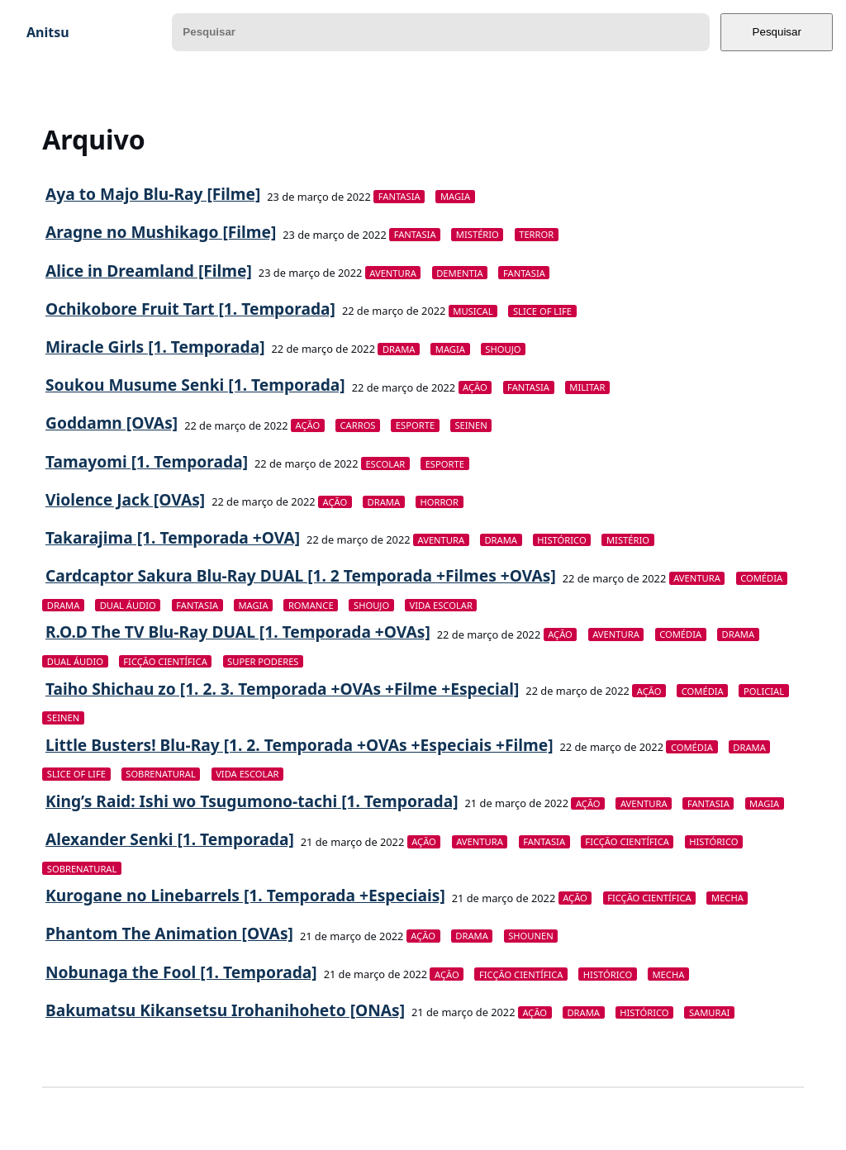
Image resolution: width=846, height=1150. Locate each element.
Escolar (385, 464)
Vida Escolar (440, 605)
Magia (455, 196)
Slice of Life (542, 311)
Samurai (709, 1012)
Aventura (392, 273)
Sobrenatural (161, 773)
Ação (475, 387)
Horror (439, 502)
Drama (399, 349)
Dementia (459, 273)
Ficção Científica (165, 661)
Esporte (415, 425)
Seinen (470, 425)
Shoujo (502, 349)
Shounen (531, 935)
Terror (536, 234)
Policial (764, 691)
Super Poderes (262, 661)
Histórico (561, 540)
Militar (587, 387)
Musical (472, 311)
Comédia (761, 578)
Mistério (477, 234)
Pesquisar (777, 32)
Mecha (727, 897)
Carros (358, 425)
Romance (311, 605)
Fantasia (399, 196)
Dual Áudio (128, 605)
